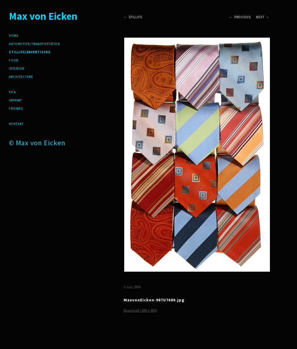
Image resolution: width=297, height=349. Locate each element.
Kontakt (16, 124)
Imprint (15, 100)
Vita (12, 92)
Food (14, 60)
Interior (16, 68)
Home (14, 36)
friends (16, 108)
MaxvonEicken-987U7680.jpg (154, 300)
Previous (242, 17)
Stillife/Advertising (30, 52)
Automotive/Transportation (34, 44)
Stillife (135, 17)
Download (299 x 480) (140, 310)
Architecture (21, 77)
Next (260, 17)
